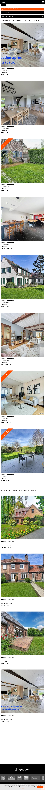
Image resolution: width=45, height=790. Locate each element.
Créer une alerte (7, 13)
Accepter (40, 787)
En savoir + (22, 788)
